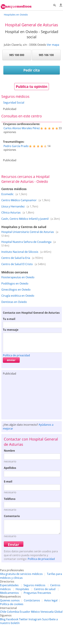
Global (58, 612)
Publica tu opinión (31, 86)
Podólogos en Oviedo (14, 283)
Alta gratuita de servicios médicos (21, 574)
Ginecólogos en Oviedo (16, 289)
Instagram (35, 619)
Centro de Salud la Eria (15, 258)
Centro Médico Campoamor (19, 200)
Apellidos (10, 468)
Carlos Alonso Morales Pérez (22, 128)
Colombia (13, 612)
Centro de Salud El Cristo (17, 264)
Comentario (12, 516)
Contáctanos (32, 600)
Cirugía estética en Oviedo (17, 295)
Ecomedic (7, 194)
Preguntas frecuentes (37, 593)
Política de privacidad (16, 355)
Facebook (12, 619)
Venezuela (47, 612)
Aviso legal (50, 600)
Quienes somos (10, 600)
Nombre (9, 450)
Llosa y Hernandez (13, 206)
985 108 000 (16, 55)
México (35, 612)
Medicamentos (9, 593)
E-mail (8, 481)
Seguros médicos (34, 585)
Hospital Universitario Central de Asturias (27, 232)
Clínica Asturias (11, 212)
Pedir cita (31, 70)
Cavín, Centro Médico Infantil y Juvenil (25, 219)
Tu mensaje (10, 330)
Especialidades (9, 585)
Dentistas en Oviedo (14, 302)
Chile (3, 612)
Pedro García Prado (16, 146)
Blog (3, 619)
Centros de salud (44, 589)
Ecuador (25, 612)
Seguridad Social (13, 102)
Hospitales (22, 589)
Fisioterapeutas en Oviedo (17, 277)
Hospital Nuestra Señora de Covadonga (26, 242)
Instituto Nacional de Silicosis (19, 252)
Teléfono (9, 499)
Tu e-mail (9, 319)
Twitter (23, 619)
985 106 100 (46, 55)
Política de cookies (11, 604)
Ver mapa (53, 45)
